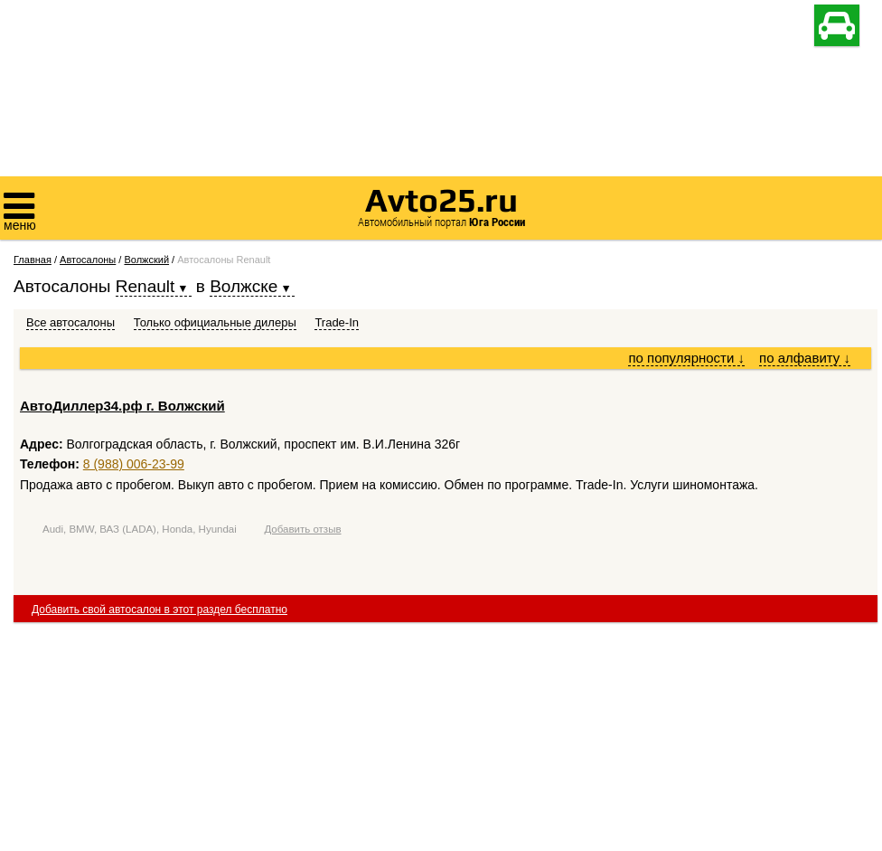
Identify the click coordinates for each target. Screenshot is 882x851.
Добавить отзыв (302, 529)
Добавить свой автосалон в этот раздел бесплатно (159, 609)
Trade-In (336, 322)
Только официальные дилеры (215, 322)
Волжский (146, 259)
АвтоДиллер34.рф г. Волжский (122, 405)
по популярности (686, 357)
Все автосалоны (70, 322)
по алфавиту (804, 357)
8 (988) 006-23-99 (133, 464)
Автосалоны (88, 259)
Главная (33, 259)
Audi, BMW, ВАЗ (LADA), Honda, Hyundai (139, 529)
